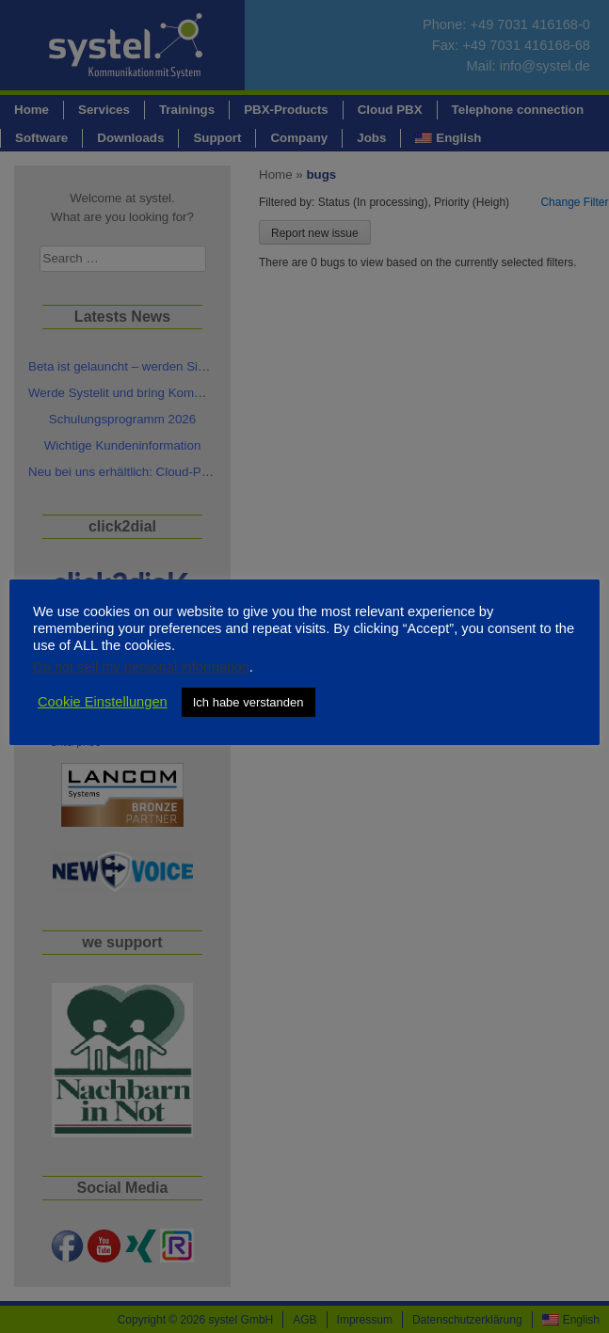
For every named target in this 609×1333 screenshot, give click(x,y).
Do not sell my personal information (141, 666)
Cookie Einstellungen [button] (103, 701)
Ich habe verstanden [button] (248, 702)
